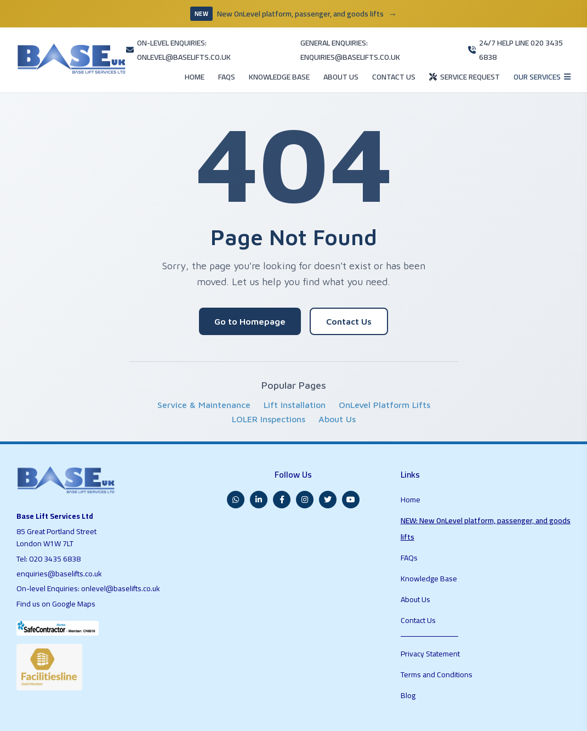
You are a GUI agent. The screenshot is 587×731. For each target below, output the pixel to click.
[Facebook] (281, 472)
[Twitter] (328, 472)
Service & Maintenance (203, 384)
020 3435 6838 (56, 535)
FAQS (176, 58)
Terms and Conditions (438, 590)
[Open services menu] (537, 58)
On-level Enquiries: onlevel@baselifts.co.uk (90, 565)
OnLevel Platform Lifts (384, 384)
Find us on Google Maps (58, 580)
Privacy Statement (432, 576)
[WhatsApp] (235, 472)
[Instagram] (305, 472)
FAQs (410, 506)
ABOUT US (308, 58)
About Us (337, 398)
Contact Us (349, 300)
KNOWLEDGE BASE (237, 58)
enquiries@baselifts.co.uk (60, 550)
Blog (408, 604)
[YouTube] (351, 472)
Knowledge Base (429, 521)
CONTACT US (367, 58)
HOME (140, 58)
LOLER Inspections (268, 398)
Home (411, 468)
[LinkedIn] (258, 472)
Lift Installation (295, 384)
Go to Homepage (250, 300)
